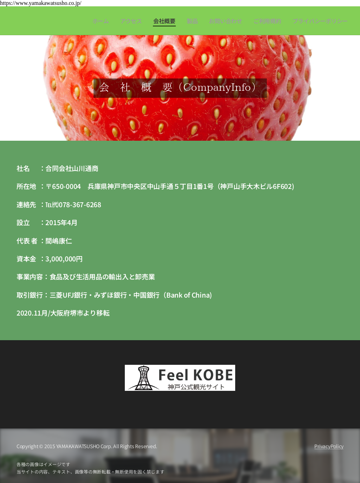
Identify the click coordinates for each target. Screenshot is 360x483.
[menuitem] (114, 21)
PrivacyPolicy (328, 446)
